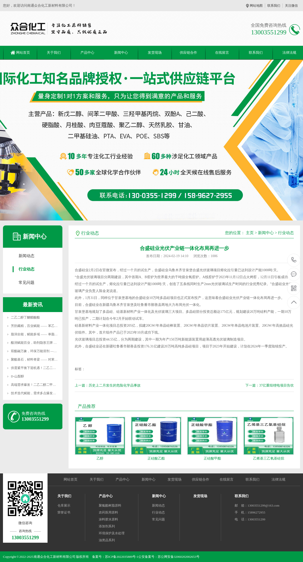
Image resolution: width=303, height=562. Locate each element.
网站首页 (23, 52)
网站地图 (256, 5)
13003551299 (294, 260)
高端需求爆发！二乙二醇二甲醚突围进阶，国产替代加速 (51, 385)
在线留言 (222, 52)
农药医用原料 (108, 512)
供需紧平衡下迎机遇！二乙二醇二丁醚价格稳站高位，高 (51, 368)
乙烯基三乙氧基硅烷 (268, 458)
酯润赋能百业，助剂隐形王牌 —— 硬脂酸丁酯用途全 (49, 342)
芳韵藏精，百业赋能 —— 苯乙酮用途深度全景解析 (47, 326)
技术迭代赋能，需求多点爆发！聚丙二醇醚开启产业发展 (51, 393)
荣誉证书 (63, 512)
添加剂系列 (107, 526)
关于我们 (54, 52)
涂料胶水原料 (108, 519)
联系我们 (273, 5)
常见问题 (26, 282)
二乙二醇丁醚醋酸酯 (25, 317)
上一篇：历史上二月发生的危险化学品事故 (108, 385)
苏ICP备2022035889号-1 (121, 557)
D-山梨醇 (17, 376)
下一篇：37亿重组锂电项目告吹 (269, 385)
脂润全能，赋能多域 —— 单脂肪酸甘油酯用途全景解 (49, 334)
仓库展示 (63, 505)
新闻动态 (26, 256)
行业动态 (26, 269)
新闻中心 (121, 52)
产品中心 (87, 52)
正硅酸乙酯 (156, 458)
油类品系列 (107, 540)
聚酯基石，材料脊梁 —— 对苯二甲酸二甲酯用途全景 (49, 359)
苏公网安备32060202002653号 (179, 557)
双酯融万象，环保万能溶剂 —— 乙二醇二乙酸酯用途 (49, 351)
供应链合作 (188, 52)
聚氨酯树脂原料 (110, 505)
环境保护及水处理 (112, 533)
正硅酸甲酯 (212, 458)
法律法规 (278, 479)
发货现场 (155, 52)
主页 (250, 233)
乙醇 (100, 458)
